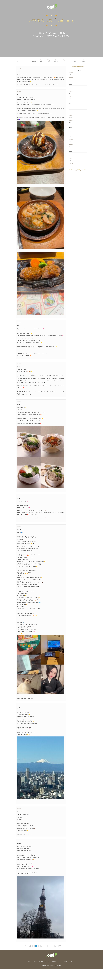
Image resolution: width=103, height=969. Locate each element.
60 (53, 945)
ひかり (71, 117)
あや (70, 74)
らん (70, 79)
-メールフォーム (72, 961)
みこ (70, 127)
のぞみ (71, 93)
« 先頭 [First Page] (25, 945)
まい (70, 141)
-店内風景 (41, 961)
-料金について (47, 961)
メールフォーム (84, 60)
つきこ (71, 165)
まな (70, 98)
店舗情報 (34, 60)
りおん (71, 89)
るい (70, 132)
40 (48, 945)
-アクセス (35, 961)
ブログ (64, 60)
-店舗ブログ (54, 961)
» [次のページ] (57, 945)
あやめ (71, 156)
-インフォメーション (63, 961)
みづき (71, 160)
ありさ (71, 108)
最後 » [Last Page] (60, 945)
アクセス (41, 60)
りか (70, 151)
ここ (70, 146)
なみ (70, 84)
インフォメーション (73, 60)
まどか (71, 113)
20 (43, 945)
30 (46, 945)
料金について (56, 60)
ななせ (71, 122)
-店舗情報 (29, 961)
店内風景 (48, 60)
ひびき (71, 103)
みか (70, 136)
